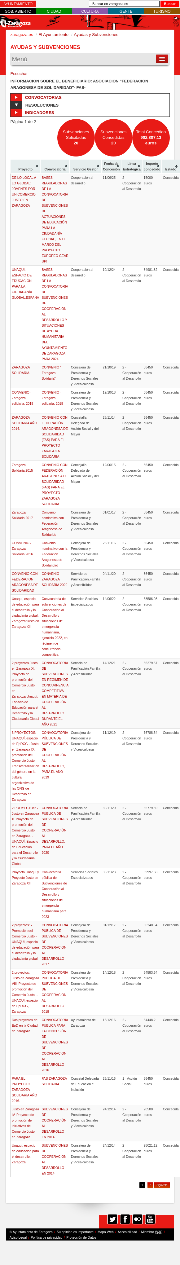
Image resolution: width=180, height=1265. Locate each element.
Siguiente (161, 1185)
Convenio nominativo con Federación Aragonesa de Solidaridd (53, 523)
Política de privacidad (46, 1237)
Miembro (151, 1232)
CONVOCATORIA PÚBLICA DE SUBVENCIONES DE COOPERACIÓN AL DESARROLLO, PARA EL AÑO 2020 (55, 830)
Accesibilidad (127, 1232)
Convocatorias (36, 97)
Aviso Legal (18, 1237)
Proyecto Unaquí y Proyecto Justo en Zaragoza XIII (25, 877)
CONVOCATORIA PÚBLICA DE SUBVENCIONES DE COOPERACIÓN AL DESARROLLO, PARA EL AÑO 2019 (55, 755)
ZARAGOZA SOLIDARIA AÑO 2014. (24, 423)
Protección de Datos (81, 1237)
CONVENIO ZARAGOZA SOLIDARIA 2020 (54, 579)
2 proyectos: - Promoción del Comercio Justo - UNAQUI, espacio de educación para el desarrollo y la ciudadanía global (25, 941)
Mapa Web (106, 1232)
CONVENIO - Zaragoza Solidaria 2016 (22, 548)
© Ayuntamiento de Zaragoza (31, 1232)
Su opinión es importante (75, 1232)
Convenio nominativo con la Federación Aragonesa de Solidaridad (54, 554)
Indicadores (32, 113)
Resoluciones (35, 105)
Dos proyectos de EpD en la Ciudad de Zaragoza (25, 1025)
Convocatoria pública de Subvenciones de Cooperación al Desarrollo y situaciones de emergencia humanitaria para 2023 (54, 894)
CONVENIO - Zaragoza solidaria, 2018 (22, 397)
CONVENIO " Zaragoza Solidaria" (51, 372)
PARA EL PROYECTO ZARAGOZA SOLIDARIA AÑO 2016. (24, 1090)
